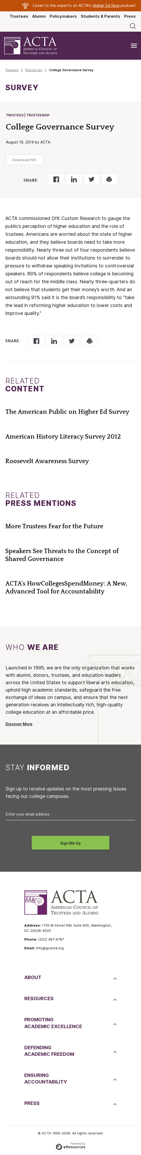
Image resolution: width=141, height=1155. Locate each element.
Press (130, 16)
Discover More (19, 724)
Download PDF (24, 160)
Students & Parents (100, 16)
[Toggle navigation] (134, 46)
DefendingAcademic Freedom (49, 1051)
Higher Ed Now (106, 5)
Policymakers (63, 16)
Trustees (19, 16)
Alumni (39, 16)
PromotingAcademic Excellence (53, 1023)
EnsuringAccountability (45, 1078)
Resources (34, 70)
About (32, 977)
